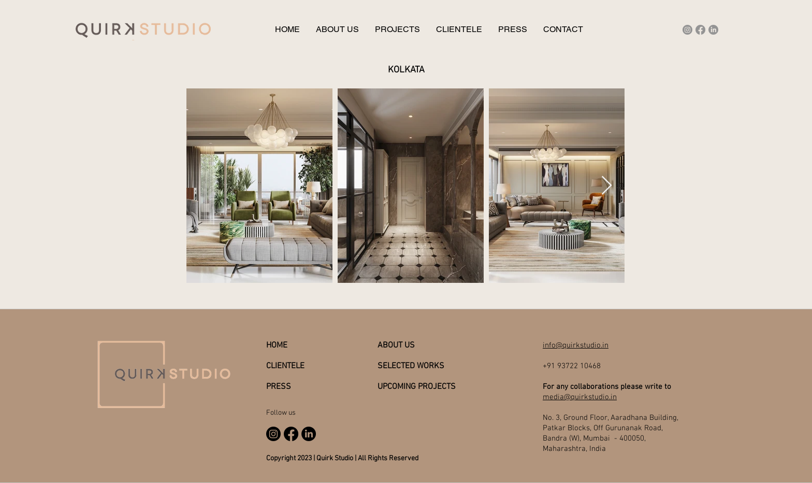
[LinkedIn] (713, 30)
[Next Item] (607, 186)
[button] (397, 29)
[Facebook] (700, 30)
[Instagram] (687, 30)
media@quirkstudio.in (580, 397)
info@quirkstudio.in (575, 345)
